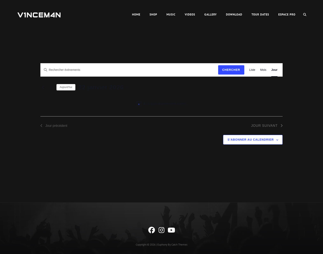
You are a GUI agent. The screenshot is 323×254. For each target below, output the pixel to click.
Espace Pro (286, 14)
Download (234, 14)
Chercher (231, 69)
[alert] (161, 103)
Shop (153, 14)
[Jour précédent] (42, 87)
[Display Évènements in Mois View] (263, 69)
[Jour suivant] (50, 87)
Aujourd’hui (66, 87)
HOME (136, 14)
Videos (190, 14)
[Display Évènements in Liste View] (252, 69)
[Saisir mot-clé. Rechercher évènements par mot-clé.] (129, 69)
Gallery (210, 14)
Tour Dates (260, 14)
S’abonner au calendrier (250, 139)
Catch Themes (179, 244)
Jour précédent (53, 125)
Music (171, 14)
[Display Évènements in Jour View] (274, 69)
